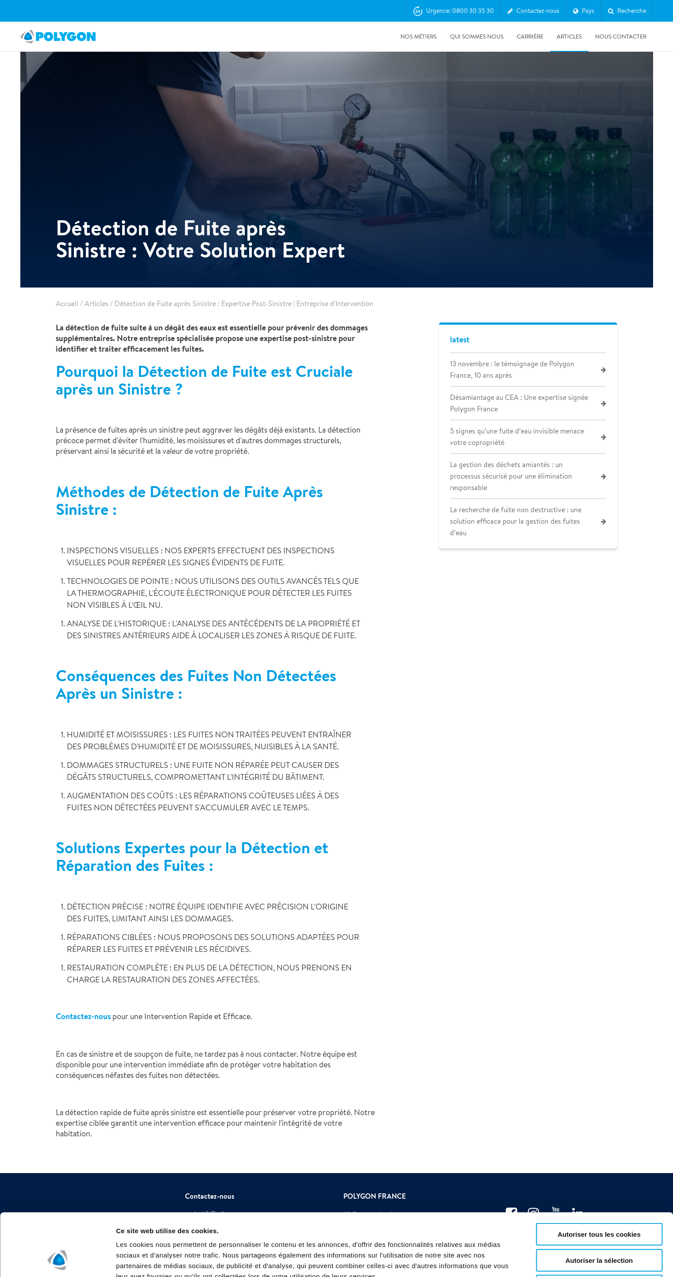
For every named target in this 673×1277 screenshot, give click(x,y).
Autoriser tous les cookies (599, 1175)
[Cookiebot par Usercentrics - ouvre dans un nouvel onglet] (57, 1259)
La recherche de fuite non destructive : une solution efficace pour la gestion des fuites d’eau (515, 521)
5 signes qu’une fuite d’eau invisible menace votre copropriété (517, 436)
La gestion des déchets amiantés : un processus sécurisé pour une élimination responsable (511, 476)
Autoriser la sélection (599, 1201)
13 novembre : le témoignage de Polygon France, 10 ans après (512, 369)
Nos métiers (418, 36)
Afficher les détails (146, 1259)
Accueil (67, 303)
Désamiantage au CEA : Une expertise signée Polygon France (519, 403)
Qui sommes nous (477, 36)
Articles (569, 36)
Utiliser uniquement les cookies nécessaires (599, 1231)
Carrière (530, 36)
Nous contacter (620, 36)
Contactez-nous (83, 1016)
